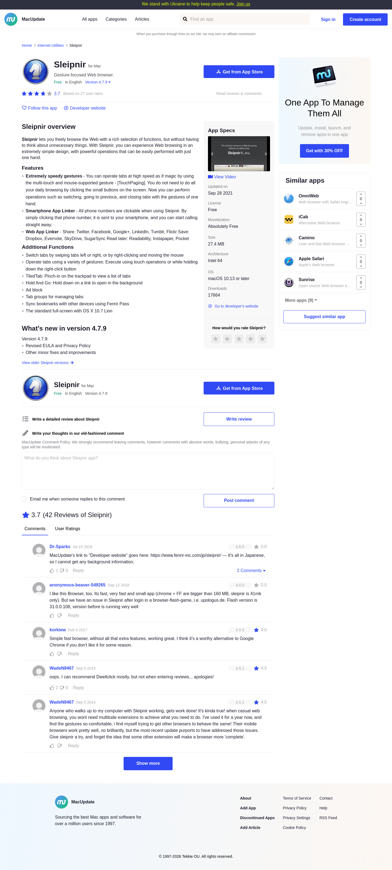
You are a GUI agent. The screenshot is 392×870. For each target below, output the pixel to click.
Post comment (239, 500)
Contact (325, 798)
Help (323, 808)
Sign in (328, 19)
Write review (239, 419)
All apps (89, 19)
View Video (222, 177)
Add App (248, 808)
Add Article (250, 827)
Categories (116, 19)
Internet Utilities (51, 45)
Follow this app (39, 108)
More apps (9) (299, 300)
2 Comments (252, 570)
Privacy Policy (295, 808)
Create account (365, 19)
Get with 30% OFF (324, 151)
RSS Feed (328, 817)
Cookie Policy (294, 827)
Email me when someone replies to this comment (77, 499)
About (245, 798)
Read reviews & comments (239, 93)
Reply (78, 570)
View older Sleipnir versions (48, 362)
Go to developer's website (233, 306)
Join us (243, 4)
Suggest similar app (324, 316)
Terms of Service (297, 798)
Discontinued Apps (257, 817)
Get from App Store (239, 72)
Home (27, 45)
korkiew (58, 630)
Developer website (85, 108)
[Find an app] (184, 19)
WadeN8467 (62, 668)
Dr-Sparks (60, 546)
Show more (148, 763)
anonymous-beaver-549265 (77, 585)
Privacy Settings (296, 817)
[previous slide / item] (212, 153)
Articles (142, 19)
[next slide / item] (266, 153)
